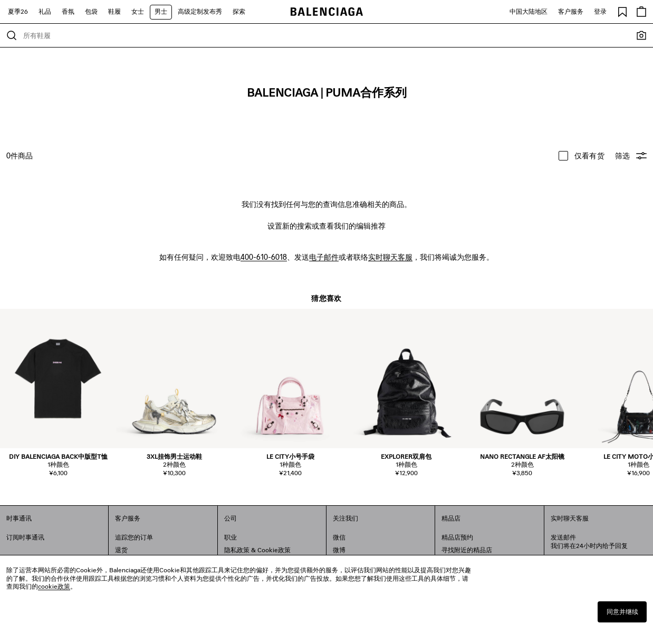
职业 (230, 537)
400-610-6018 (264, 256)
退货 (121, 550)
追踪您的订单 (134, 537)
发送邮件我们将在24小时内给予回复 (589, 541)
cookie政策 (54, 586)
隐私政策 (236, 550)
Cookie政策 (274, 550)
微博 (339, 550)
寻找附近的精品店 (466, 550)
